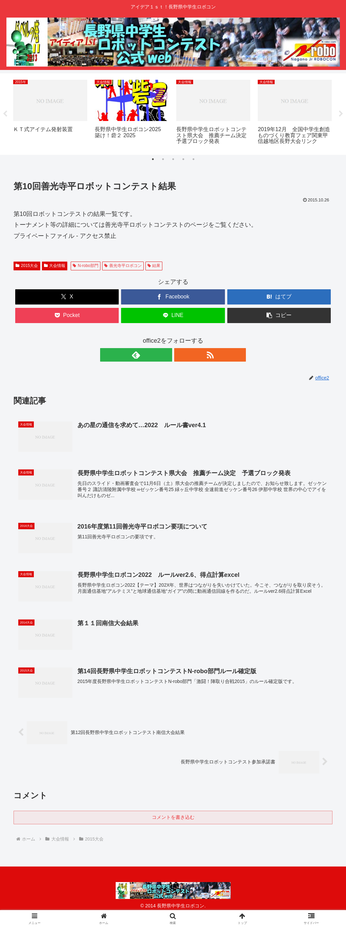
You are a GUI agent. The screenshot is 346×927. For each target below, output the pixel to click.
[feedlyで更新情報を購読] (165, 355)
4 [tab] (183, 159)
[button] (279, 315)
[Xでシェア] (67, 296)
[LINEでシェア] (173, 315)
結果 (154, 265)
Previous (5, 114)
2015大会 (27, 265)
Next (341, 114)
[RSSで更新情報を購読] (181, 355)
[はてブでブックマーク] (279, 296)
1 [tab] (152, 159)
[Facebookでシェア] (173, 296)
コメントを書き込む (173, 819)
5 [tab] (193, 159)
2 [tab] (163, 159)
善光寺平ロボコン (123, 265)
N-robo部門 (85, 265)
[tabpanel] (50, 112)
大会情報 (55, 265)
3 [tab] (173, 159)
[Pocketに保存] (67, 315)
